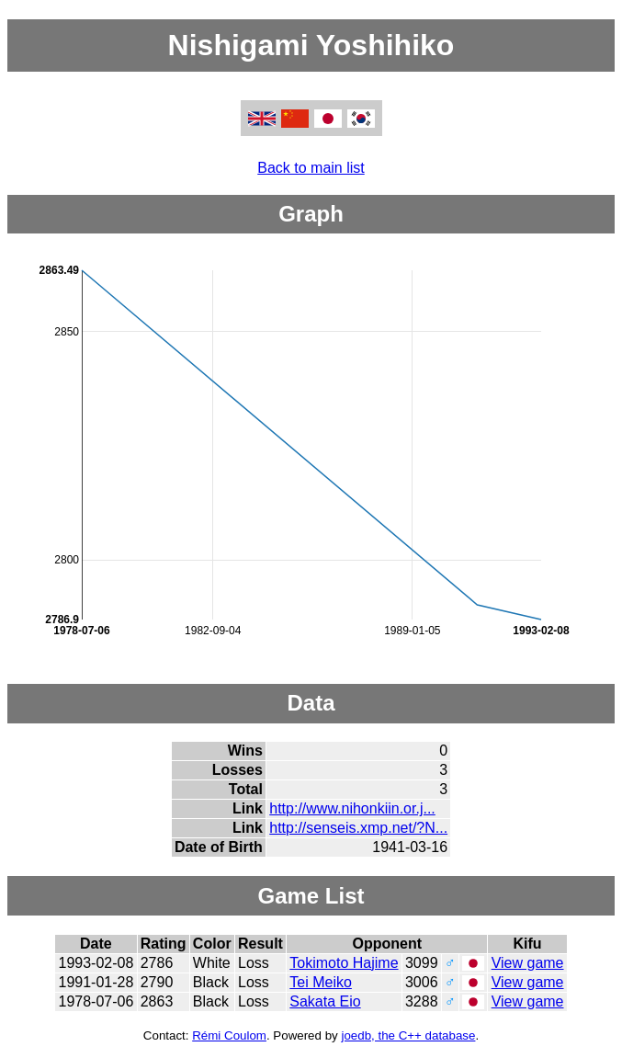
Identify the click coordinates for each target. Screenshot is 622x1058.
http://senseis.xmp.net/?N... (358, 828)
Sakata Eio (324, 1001)
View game (528, 963)
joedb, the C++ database (408, 1035)
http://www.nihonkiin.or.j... (352, 808)
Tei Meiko (320, 982)
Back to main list (310, 168)
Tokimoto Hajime (343, 963)
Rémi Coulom (229, 1035)
